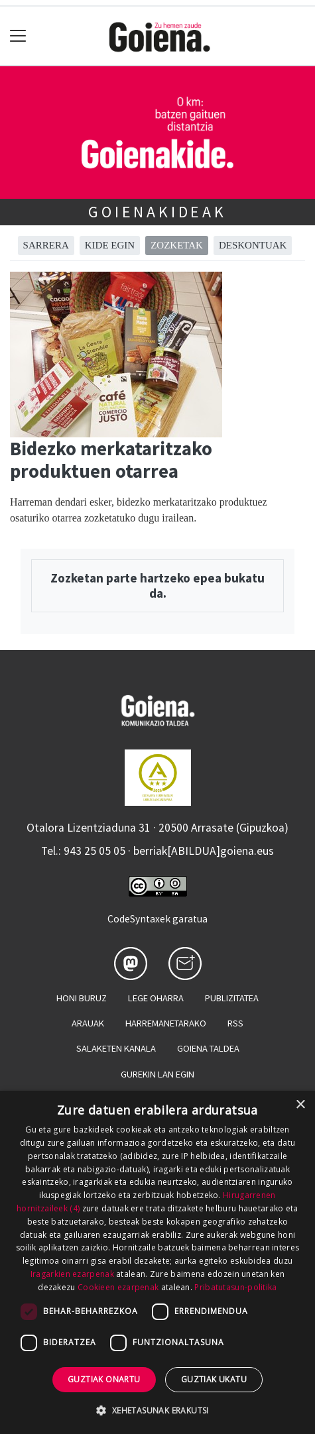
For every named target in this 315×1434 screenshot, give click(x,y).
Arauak (88, 1023)
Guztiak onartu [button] (104, 1379)
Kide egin (110, 245)
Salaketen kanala (116, 1048)
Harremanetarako (165, 1023)
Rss (235, 1023)
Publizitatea (232, 998)
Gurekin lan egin (157, 1074)
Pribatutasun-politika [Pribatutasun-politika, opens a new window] (235, 1287)
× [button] (300, 1105)
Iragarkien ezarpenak (72, 1274)
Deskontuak (253, 245)
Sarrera (46, 245)
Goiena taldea (208, 1048)
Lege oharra (156, 998)
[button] (157, 1410)
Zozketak (177, 245)
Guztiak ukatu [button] (214, 1379)
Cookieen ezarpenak (118, 1287)
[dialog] (157, 1262)
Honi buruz (81, 998)
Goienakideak (157, 211)
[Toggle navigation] (18, 36)
